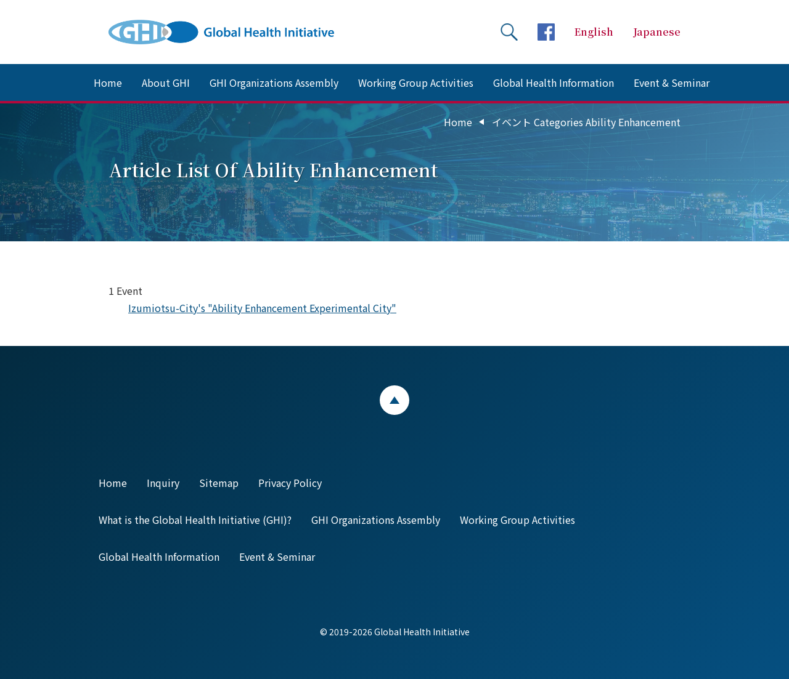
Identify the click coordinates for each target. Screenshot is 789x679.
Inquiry (163, 482)
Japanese (657, 32)
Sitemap (219, 482)
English (593, 32)
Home (108, 82)
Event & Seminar (671, 82)
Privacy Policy (290, 482)
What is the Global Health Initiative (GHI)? (195, 519)
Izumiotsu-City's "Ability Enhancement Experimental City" (262, 307)
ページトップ (394, 400)
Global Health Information (553, 82)
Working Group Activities (415, 82)
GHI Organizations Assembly (274, 82)
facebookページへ (546, 32)
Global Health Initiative (231, 32)
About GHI (166, 82)
